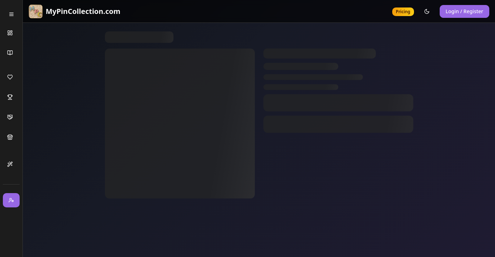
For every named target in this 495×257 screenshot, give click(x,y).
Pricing (403, 12)
